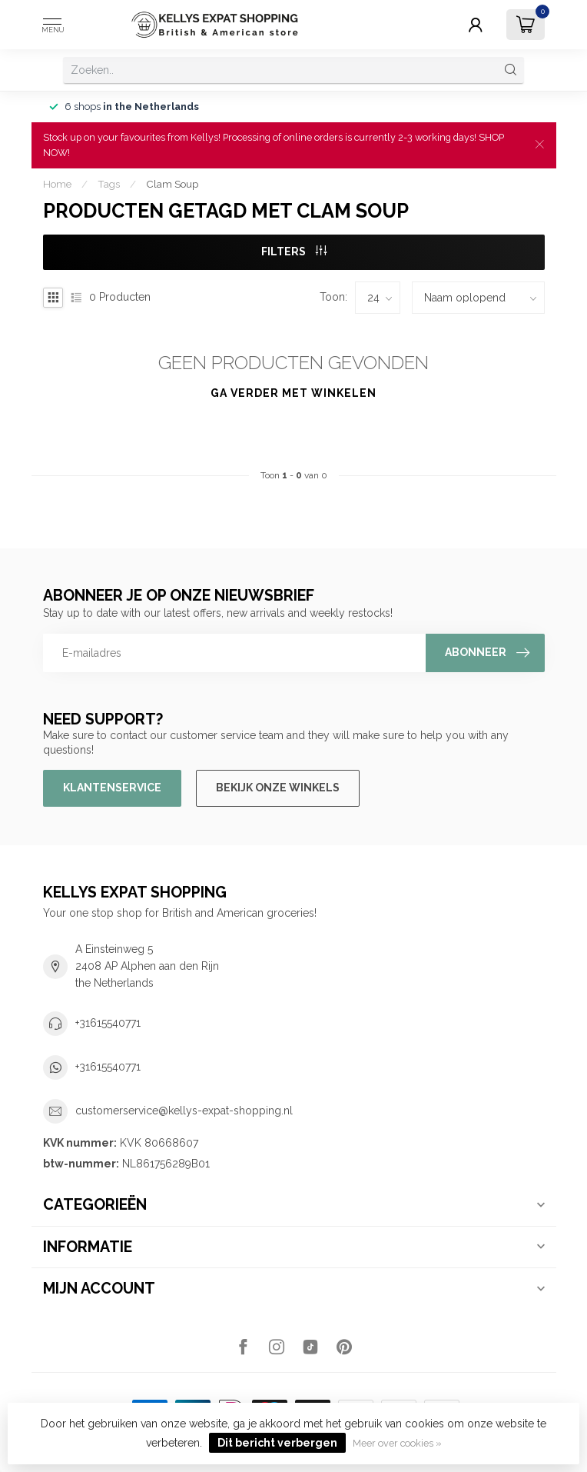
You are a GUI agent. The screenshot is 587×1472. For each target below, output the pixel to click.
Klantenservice (112, 787)
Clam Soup (172, 184)
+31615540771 (108, 1023)
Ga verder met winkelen (293, 393)
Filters (294, 251)
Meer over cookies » (397, 1443)
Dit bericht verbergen (277, 1443)
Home (57, 184)
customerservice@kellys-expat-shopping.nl (184, 1110)
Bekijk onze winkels (278, 787)
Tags (109, 184)
